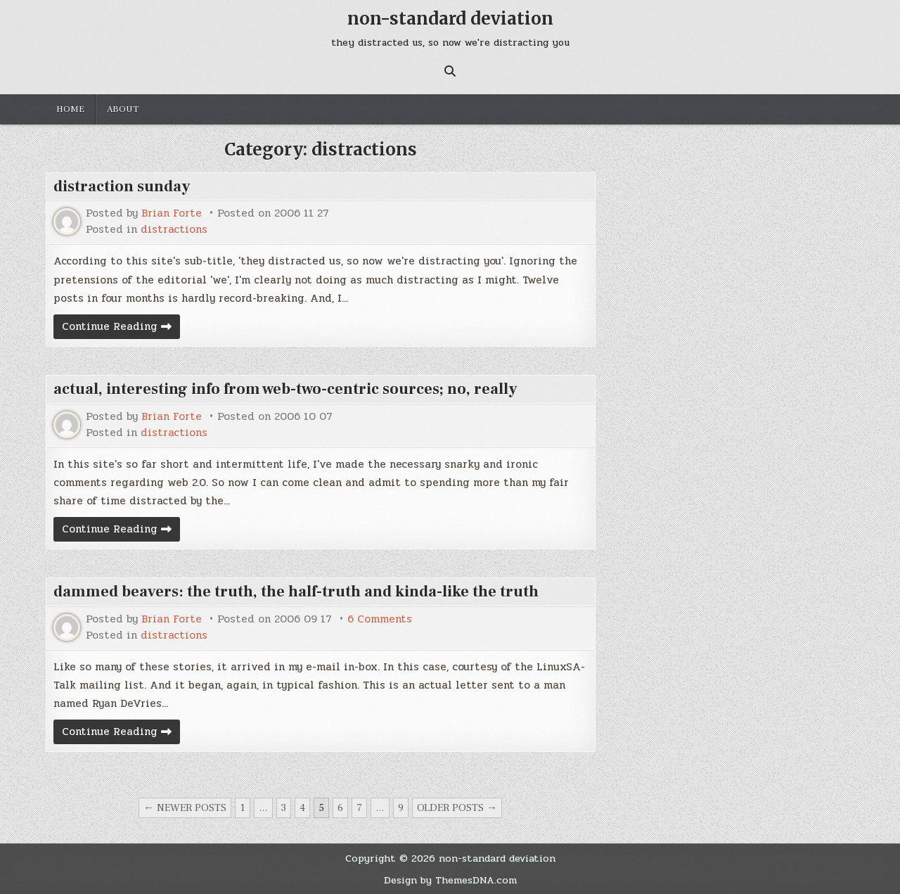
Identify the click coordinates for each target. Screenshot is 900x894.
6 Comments (379, 619)
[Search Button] (450, 71)
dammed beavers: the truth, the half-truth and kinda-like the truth (296, 591)
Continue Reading (121, 328)
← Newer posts (184, 808)
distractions (174, 229)
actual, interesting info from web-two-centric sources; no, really (285, 389)
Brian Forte (171, 213)
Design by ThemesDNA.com (450, 880)
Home (70, 109)
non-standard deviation (450, 19)
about (123, 109)
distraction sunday (122, 186)
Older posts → (457, 808)
